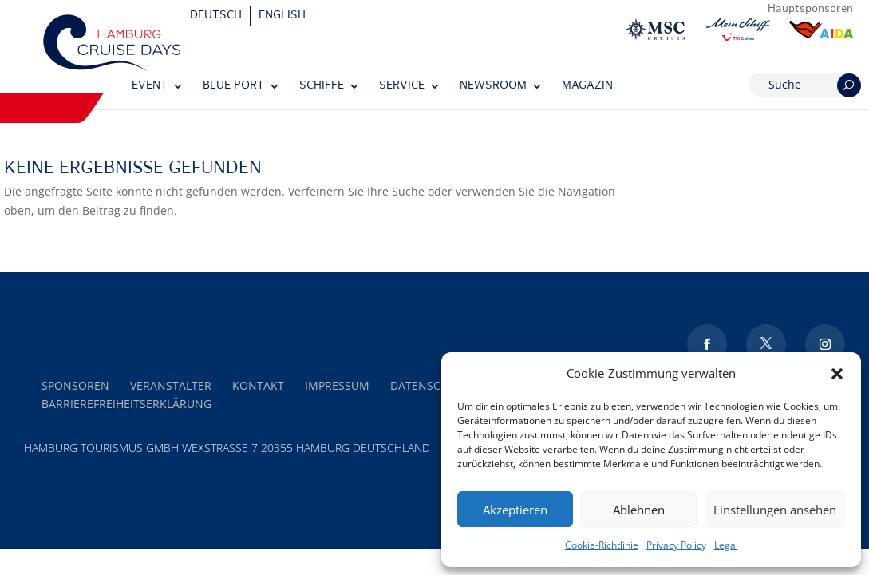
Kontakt (258, 385)
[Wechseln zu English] (282, 16)
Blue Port (233, 86)
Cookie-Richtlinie (601, 545)
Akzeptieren (515, 510)
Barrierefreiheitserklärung (126, 403)
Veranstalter (170, 385)
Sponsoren (75, 385)
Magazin (587, 86)
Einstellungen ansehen (774, 510)
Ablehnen (639, 510)
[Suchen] (849, 85)
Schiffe (321, 86)
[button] (837, 374)
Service (402, 86)
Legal (726, 545)
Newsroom (493, 86)
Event (150, 86)
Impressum (337, 385)
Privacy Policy (676, 545)
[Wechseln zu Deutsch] (216, 16)
